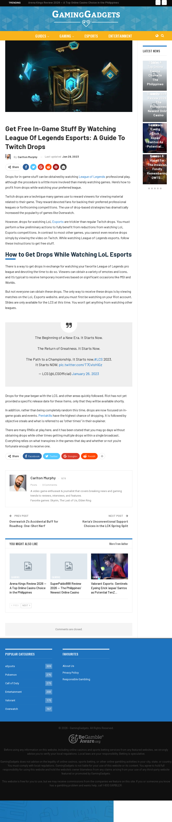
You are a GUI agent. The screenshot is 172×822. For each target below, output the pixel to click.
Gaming (65, 36)
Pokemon (11, 674)
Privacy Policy (71, 672)
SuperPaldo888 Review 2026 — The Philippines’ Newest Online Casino (158, 104)
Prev (15, 605)
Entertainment (121, 36)
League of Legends (41, 118)
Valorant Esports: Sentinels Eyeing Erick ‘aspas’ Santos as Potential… (155, 131)
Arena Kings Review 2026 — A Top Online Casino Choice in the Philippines (73, 2)
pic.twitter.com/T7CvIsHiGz (80, 364)
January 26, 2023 (85, 373)
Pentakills (45, 415)
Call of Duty (12, 683)
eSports (91, 36)
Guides (39, 36)
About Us (68, 666)
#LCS (98, 359)
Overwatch (11, 708)
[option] (155, 123)
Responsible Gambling (76, 679)
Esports (58, 221)
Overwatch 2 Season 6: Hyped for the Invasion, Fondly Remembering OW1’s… (157, 164)
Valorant (10, 700)
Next (26, 605)
